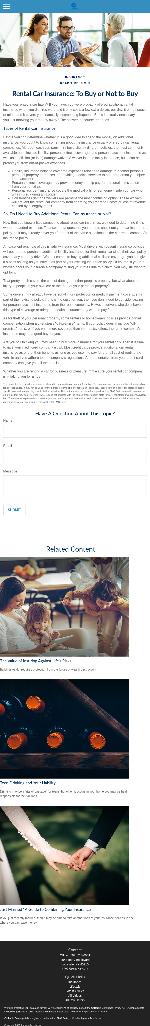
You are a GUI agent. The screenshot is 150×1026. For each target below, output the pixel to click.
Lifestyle (74, 986)
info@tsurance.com (75, 968)
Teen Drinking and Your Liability (28, 782)
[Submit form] (14, 510)
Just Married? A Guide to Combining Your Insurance (45, 909)
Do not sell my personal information (88, 1011)
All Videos (75, 995)
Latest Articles (75, 991)
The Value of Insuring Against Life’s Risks (35, 660)
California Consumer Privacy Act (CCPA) (112, 1008)
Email (7, 446)
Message (10, 471)
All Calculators (74, 1000)
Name (7, 420)
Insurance (74, 982)
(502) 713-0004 (79, 955)
